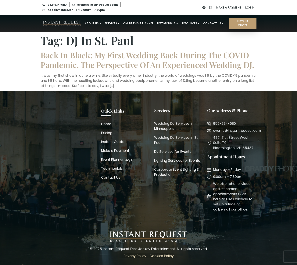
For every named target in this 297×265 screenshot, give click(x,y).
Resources (191, 22)
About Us (93, 22)
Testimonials (167, 22)
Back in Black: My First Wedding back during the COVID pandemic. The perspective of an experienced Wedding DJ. (147, 60)
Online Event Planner (138, 23)
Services (112, 22)
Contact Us (213, 22)
